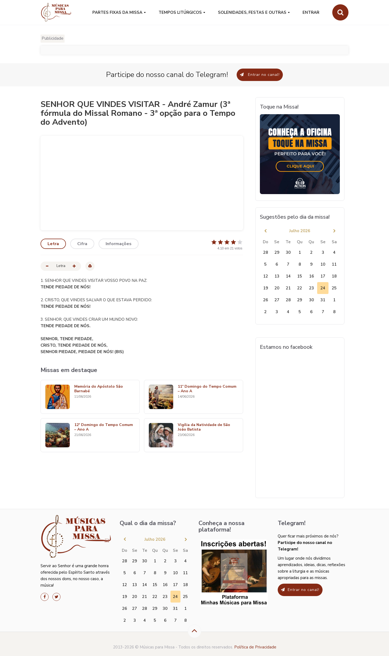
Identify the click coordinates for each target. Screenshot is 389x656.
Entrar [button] (311, 12)
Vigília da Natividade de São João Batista (204, 427)
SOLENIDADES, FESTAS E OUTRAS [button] (252, 12)
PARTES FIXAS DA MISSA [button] (117, 12)
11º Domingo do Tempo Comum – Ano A (207, 389)
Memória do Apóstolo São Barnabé (98, 389)
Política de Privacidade (255, 647)
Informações (119, 244)
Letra (53, 244)
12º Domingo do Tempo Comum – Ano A (103, 427)
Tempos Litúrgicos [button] (180, 12)
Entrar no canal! (260, 74)
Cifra (82, 244)
